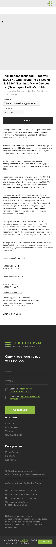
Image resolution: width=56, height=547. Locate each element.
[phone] (26, 381)
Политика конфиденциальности (20, 490)
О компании (12, 427)
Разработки (12, 452)
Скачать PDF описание (12, 292)
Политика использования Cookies (21, 494)
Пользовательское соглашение (21, 498)
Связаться (20, 409)
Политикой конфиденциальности (21, 390)
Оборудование (13, 434)
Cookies (24, 540)
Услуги (9, 431)
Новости (10, 455)
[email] (26, 371)
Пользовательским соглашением (25, 397)
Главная (9, 423)
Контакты (10, 459)
